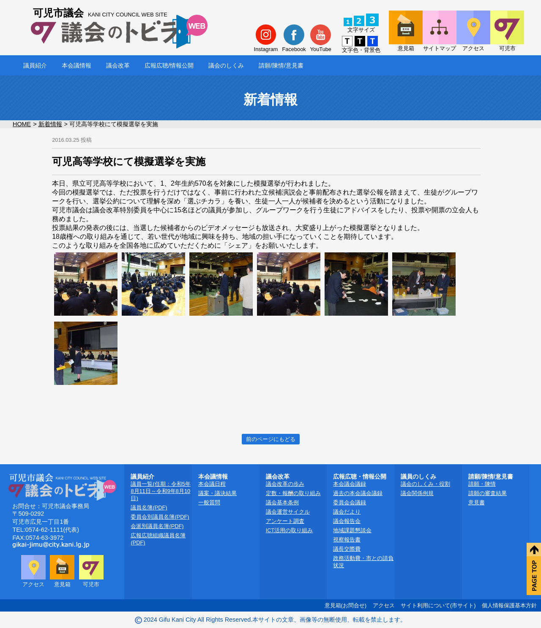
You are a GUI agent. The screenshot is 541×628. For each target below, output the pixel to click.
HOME (22, 124)
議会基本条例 (282, 502)
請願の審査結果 (487, 493)
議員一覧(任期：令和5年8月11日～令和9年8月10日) (160, 491)
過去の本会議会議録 (358, 493)
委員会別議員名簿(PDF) (160, 517)
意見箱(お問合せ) (346, 605)
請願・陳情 (482, 484)
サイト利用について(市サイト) (438, 605)
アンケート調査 (285, 521)
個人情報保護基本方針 (509, 605)
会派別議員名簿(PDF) (157, 526)
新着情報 (50, 124)
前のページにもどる (270, 439)
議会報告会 (347, 521)
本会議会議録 (349, 484)
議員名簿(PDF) (149, 507)
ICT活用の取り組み (289, 530)
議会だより (347, 512)
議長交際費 (347, 549)
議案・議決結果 (217, 493)
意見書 (476, 502)
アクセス (384, 605)
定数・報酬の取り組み (293, 493)
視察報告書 (347, 539)
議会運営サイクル (288, 512)
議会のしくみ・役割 (425, 484)
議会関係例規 (417, 493)
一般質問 (209, 502)
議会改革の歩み (285, 484)
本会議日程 (212, 484)
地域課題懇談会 (352, 530)
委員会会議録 (349, 502)
